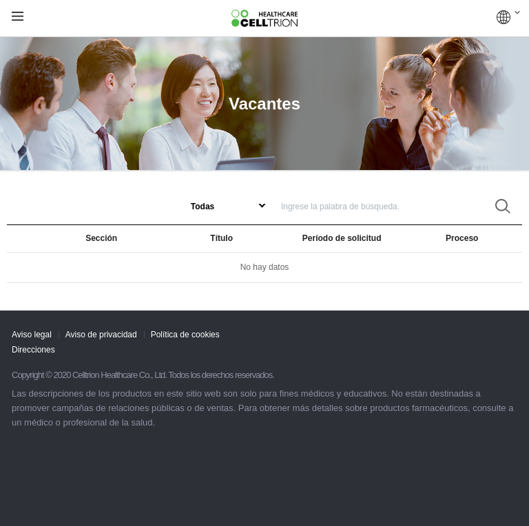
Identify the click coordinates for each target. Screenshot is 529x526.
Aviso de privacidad (101, 334)
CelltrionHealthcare (264, 19)
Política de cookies (185, 334)
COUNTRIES (508, 17)
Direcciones (33, 350)
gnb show (17, 17)
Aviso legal (32, 334)
